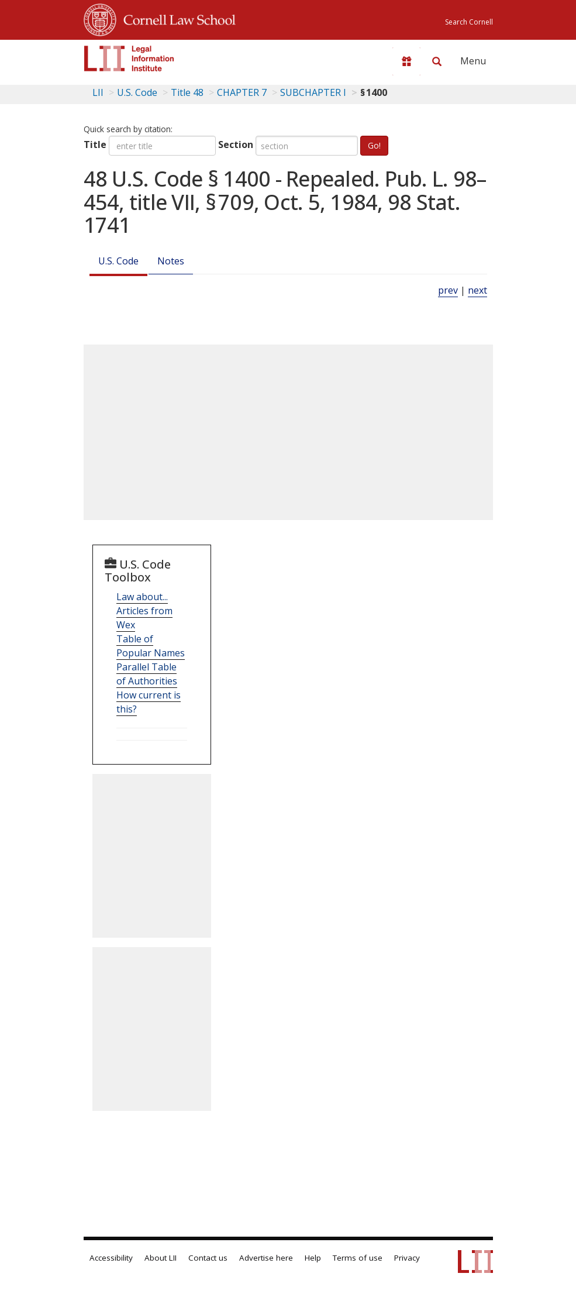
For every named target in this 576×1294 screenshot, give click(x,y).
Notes (170, 260)
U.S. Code (118, 260)
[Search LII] (437, 61)
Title (95, 144)
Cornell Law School (176, 18)
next (477, 290)
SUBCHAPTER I (313, 92)
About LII (160, 1257)
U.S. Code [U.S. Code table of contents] (137, 92)
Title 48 (187, 92)
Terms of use (357, 1257)
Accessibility (111, 1257)
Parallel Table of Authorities (146, 673)
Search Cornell (469, 22)
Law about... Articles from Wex (144, 610)
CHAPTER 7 (242, 92)
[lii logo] (129, 58)
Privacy (407, 1257)
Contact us (207, 1257)
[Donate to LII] (406, 61)
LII (98, 92)
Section (235, 144)
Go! (374, 145)
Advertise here (266, 1257)
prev (448, 290)
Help (313, 1257)
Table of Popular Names (150, 645)
